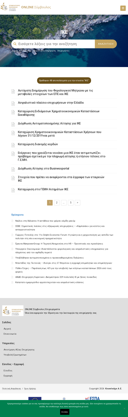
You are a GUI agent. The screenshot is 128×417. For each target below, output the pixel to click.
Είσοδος (8, 370)
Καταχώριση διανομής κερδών (38, 144)
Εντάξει (65, 412)
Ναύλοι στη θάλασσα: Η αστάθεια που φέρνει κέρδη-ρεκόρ (45, 221)
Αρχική (7, 328)
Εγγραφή (8, 375)
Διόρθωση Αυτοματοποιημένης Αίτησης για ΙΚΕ (49, 123)
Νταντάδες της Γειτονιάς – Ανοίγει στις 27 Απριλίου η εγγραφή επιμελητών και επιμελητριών (63, 263)
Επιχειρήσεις (63, 51)
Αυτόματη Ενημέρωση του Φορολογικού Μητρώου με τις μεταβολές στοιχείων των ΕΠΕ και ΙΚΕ (55, 92)
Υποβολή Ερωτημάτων (15, 354)
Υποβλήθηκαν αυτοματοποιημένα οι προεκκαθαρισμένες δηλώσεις (49, 257)
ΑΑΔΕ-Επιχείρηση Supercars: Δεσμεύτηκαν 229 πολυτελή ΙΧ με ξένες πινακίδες (56, 277)
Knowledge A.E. (113, 388)
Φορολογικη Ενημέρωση (44, 51)
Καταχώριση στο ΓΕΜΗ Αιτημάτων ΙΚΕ (43, 189)
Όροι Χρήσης (30, 388)
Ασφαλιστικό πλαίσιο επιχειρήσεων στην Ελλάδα (51, 102)
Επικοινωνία (10, 334)
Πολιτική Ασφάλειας (11, 388)
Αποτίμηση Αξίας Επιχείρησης (19, 349)
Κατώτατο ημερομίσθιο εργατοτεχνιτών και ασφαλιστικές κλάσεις (49, 282)
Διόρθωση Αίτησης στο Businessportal (43, 168)
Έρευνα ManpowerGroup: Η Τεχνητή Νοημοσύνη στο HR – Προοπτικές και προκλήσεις (59, 243)
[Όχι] (124, 410)
